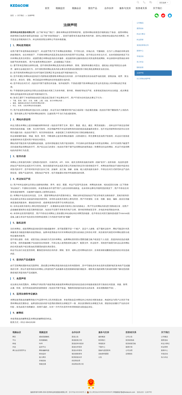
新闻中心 (140, 51)
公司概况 (140, 23)
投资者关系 (141, 8)
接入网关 (42, 357)
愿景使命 (140, 28)
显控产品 (92, 8)
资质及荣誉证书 (143, 45)
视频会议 (76, 8)
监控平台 (42, 347)
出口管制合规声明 (143, 79)
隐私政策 (140, 67)
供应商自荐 (76, 361)
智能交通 (42, 364)
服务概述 (101, 337)
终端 (14, 344)
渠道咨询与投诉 (78, 344)
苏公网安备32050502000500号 (100, 392)
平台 (14, 340)
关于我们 (157, 8)
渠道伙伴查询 (77, 350)
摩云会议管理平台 (19, 350)
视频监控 (60, 8)
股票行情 (129, 347)
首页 (47, 8)
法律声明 (140, 73)
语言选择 (163, 3)
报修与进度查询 (104, 350)
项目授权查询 (77, 354)
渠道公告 (75, 337)
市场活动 (140, 56)
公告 (100, 357)
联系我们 (101, 340)
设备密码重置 (103, 354)
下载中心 (101, 347)
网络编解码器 (44, 350)
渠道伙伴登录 (77, 347)
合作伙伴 (108, 8)
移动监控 (42, 354)
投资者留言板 (131, 344)
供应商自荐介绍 (78, 364)
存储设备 (42, 361)
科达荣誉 (140, 40)
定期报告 (129, 354)
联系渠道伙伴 (77, 357)
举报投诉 (101, 344)
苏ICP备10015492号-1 (77, 392)
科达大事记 (141, 34)
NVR (41, 344)
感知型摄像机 (44, 337)
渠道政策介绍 (77, 340)
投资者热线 (130, 340)
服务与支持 (125, 8)
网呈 (14, 337)
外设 (14, 347)
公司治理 (129, 350)
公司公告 (129, 337)
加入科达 (140, 62)
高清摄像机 (43, 340)
